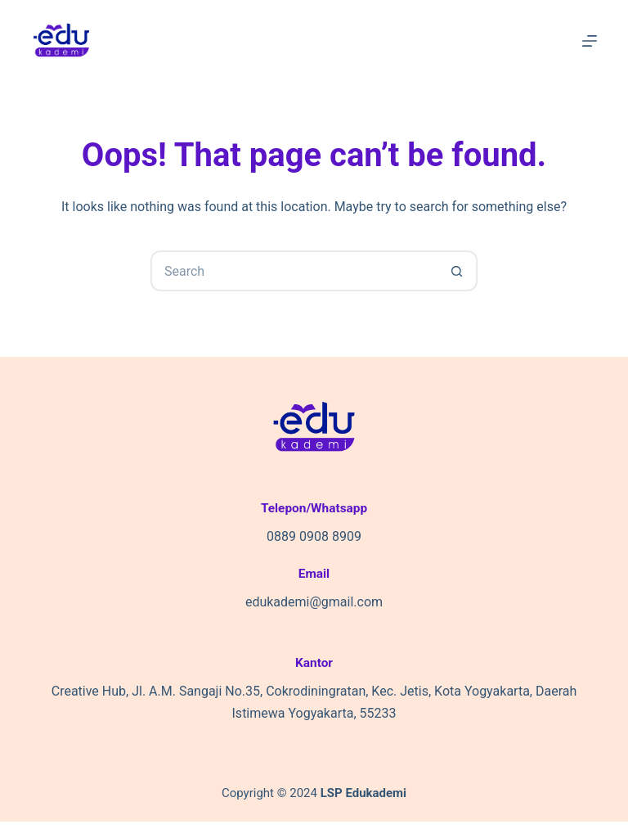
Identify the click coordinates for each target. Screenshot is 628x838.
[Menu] (589, 41)
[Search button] (457, 270)
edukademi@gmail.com (314, 602)
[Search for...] (293, 270)
